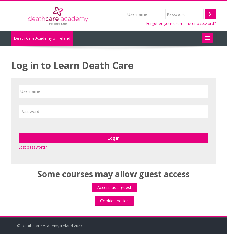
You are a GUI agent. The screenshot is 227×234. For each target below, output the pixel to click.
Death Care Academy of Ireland (42, 38)
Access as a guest (114, 187)
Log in (113, 138)
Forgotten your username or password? (181, 23)
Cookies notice (114, 201)
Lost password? (33, 147)
